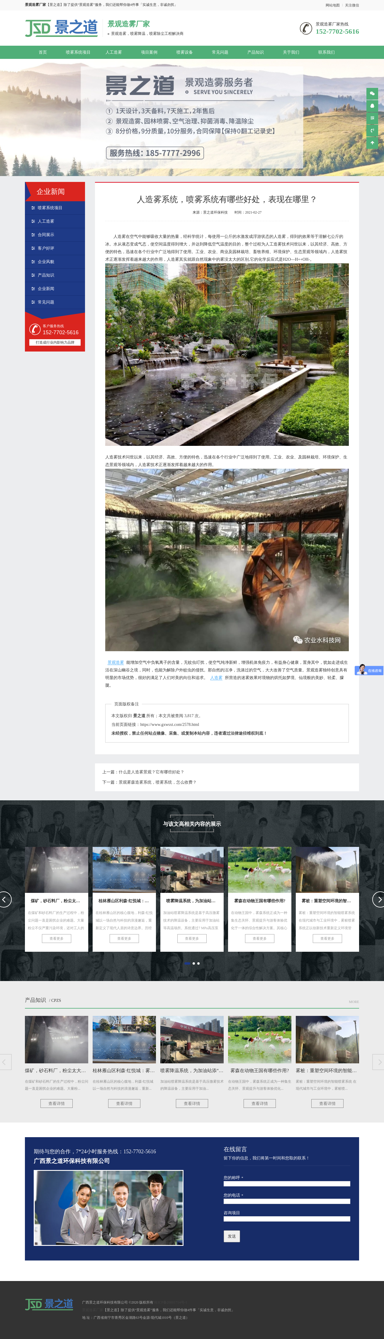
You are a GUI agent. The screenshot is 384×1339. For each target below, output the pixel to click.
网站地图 (333, 5)
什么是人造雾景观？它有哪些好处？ (151, 772)
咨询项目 (232, 1213)
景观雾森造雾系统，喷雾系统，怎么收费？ (158, 782)
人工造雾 (114, 52)
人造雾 (216, 678)
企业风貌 (46, 262)
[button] (187, 963)
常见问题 (220, 52)
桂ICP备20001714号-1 (170, 1302)
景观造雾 (116, 662)
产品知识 (255, 52)
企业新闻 (46, 288)
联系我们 (326, 52)
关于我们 (291, 52)
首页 (43, 52)
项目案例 (149, 52)
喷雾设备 (184, 52)
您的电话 (233, 1195)
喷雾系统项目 (78, 52)
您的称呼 (233, 1178)
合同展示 (46, 235)
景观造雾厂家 (129, 24)
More (354, 1002)
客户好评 (46, 248)
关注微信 (352, 5)
